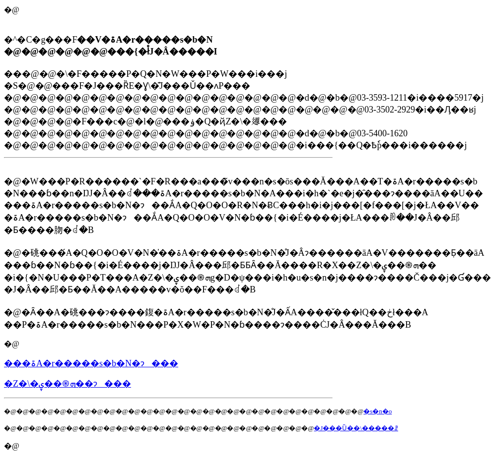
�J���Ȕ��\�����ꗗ (356, 428)
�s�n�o (377, 411)
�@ (11, 344)
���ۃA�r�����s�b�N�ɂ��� (91, 363)
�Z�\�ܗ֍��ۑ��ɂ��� (67, 384)
